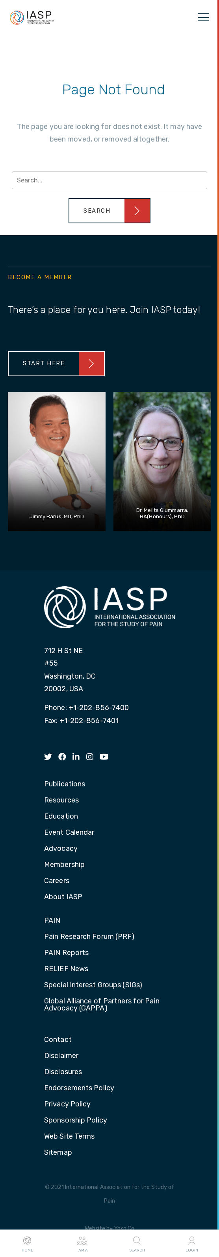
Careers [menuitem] (56, 881)
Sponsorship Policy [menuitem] (75, 1120)
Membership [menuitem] (64, 865)
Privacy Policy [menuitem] (67, 1104)
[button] (109, 210)
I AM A (82, 1244)
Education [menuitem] (61, 817)
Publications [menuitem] (64, 784)
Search (137, 1244)
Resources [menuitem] (61, 800)
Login (192, 1244)
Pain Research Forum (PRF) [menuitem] (89, 937)
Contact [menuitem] (58, 1040)
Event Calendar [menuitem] (69, 833)
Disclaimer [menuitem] (61, 1056)
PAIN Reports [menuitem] (66, 953)
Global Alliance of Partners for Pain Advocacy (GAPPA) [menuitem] (102, 1005)
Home (27, 1244)
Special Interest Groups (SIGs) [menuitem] (93, 985)
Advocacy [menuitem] (61, 849)
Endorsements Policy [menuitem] (79, 1088)
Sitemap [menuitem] (58, 1153)
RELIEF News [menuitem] (66, 969)
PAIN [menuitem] (52, 921)
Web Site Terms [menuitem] (69, 1137)
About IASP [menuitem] (63, 897)
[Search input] (109, 180)
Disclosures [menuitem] (63, 1072)
